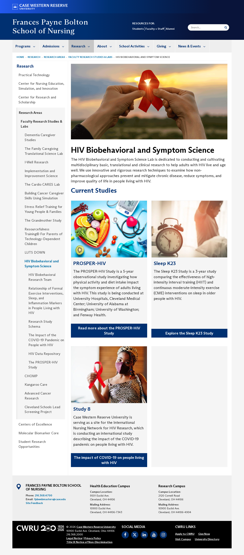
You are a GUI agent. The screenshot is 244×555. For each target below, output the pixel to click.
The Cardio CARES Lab (42, 184)
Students (138, 28)
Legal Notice (74, 538)
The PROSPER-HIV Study (43, 364)
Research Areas (54, 57)
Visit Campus (183, 539)
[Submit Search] (226, 27)
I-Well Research (36, 162)
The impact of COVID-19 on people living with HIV (109, 460)
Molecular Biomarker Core (38, 433)
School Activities (136, 46)
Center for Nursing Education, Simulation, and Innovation (41, 86)
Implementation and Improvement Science (41, 173)
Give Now (204, 534)
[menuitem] (25, 46)
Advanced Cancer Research (38, 395)
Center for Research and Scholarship (37, 99)
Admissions (55, 46)
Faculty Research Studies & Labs (90, 57)
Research (82, 46)
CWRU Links (185, 527)
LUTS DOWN (35, 252)
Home (20, 57)
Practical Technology (34, 75)
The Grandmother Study (43, 220)
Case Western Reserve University (96, 527)
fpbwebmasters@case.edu (50, 499)
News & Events (193, 46)
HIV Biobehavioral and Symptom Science (42, 263)
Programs (27, 46)
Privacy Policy (92, 538)
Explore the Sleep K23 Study (189, 333)
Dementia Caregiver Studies (40, 137)
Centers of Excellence (35, 424)
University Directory (207, 539)
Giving (166, 46)
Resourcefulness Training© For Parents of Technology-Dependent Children (43, 236)
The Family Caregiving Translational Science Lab (44, 151)
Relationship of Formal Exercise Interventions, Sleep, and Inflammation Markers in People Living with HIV (45, 300)
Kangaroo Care (36, 385)
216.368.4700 (43, 495)
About (106, 46)
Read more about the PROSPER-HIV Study (109, 330)
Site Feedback (34, 503)
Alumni (170, 28)
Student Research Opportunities (32, 444)
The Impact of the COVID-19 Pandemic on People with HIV (46, 340)
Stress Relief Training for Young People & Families (43, 209)
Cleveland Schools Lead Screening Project (42, 409)
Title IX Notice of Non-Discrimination (89, 542)
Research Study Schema (40, 324)
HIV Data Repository (44, 354)
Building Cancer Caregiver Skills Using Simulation (44, 195)
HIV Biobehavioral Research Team (41, 277)
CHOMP (31, 376)
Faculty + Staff (154, 28)
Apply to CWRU (184, 534)
